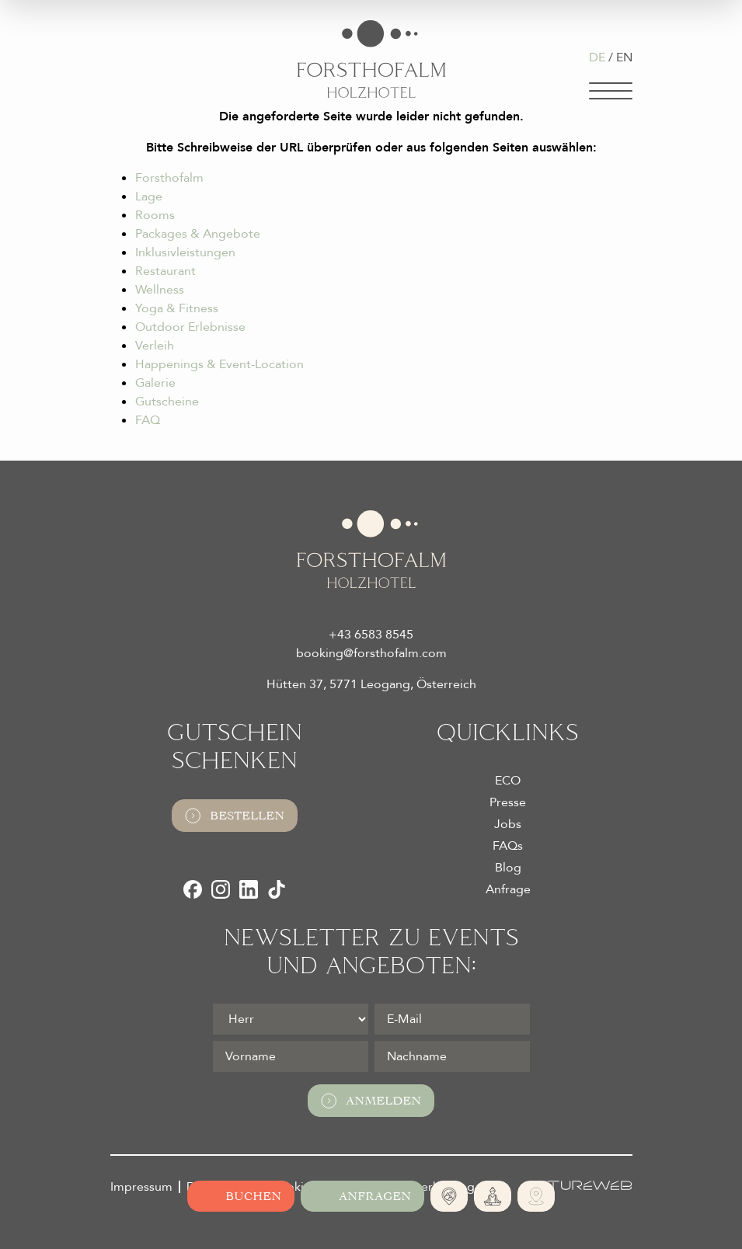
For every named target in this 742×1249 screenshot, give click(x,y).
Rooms (155, 215)
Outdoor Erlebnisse (190, 327)
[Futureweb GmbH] (579, 1185)
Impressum (141, 1187)
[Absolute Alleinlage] (449, 1196)
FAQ (147, 420)
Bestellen (234, 815)
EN (624, 57)
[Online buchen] (240, 1196)
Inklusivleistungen (185, 252)
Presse (507, 802)
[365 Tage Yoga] (492, 1196)
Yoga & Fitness (176, 308)
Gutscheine (167, 401)
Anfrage (508, 889)
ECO (508, 780)
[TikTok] (276, 889)
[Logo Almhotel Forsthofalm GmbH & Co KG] (371, 59)
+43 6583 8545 (371, 634)
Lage (148, 196)
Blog (508, 867)
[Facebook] (192, 889)
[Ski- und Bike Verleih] (536, 1196)
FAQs (508, 845)
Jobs (507, 824)
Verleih (154, 345)
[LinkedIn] (248, 889)
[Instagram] (220, 889)
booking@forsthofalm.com (371, 653)
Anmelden (371, 1100)
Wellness (159, 289)
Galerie (155, 382)
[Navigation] (610, 90)
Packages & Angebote (197, 233)
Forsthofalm (169, 177)
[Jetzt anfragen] (362, 1196)
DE (597, 57)
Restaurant (165, 271)
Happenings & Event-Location (219, 364)
